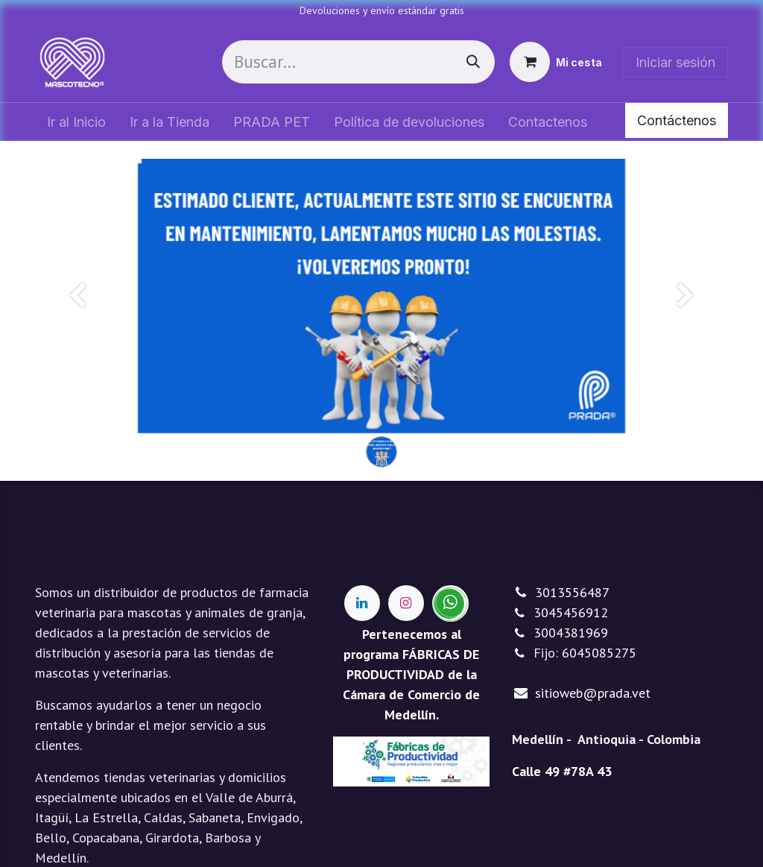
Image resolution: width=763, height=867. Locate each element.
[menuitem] (76, 122)
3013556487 (572, 592)
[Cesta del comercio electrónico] (556, 61)
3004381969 (571, 632)
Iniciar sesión (675, 62)
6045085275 (599, 652)
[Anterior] (78, 320)
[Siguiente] (685, 320)
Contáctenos (676, 120)
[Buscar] (473, 61)
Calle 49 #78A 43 (562, 771)
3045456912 (571, 612)
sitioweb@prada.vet (592, 693)
